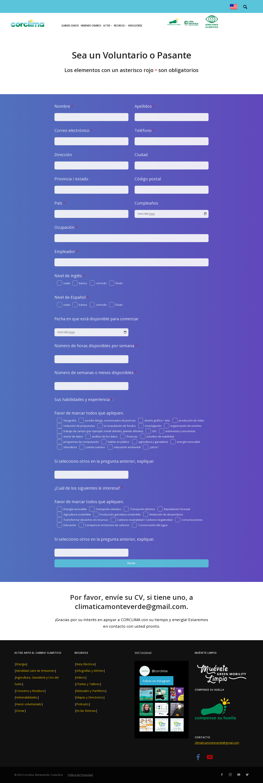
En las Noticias (86, 711)
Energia (21, 664)
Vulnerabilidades (26, 697)
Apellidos (145, 106)
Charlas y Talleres (88, 684)
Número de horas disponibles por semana (95, 345)
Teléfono (145, 130)
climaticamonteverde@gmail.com (217, 743)
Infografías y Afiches (89, 671)
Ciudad (141, 154)
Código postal (148, 179)
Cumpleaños (146, 203)
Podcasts (82, 704)
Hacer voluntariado (28, 704)
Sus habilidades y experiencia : (84, 399)
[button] (146, 694)
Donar (20, 711)
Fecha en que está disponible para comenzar (96, 319)
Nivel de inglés (69, 275)
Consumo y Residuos (30, 691)
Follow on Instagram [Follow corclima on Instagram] (156, 681)
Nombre (63, 106)
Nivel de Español (71, 297)
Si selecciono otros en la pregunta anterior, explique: (104, 461)
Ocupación (65, 227)
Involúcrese (135, 25)
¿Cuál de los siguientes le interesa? (88, 488)
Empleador (66, 251)
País (59, 203)
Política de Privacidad (80, 775)
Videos (80, 677)
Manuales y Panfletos (90, 691)
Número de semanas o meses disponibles (95, 372)
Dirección (63, 154)
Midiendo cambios (91, 25)
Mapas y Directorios (89, 697)
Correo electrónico (73, 130)
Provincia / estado (71, 179)
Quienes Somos (70, 25)
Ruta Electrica (85, 664)
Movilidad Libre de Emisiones (35, 671)
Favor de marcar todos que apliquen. (89, 413)
